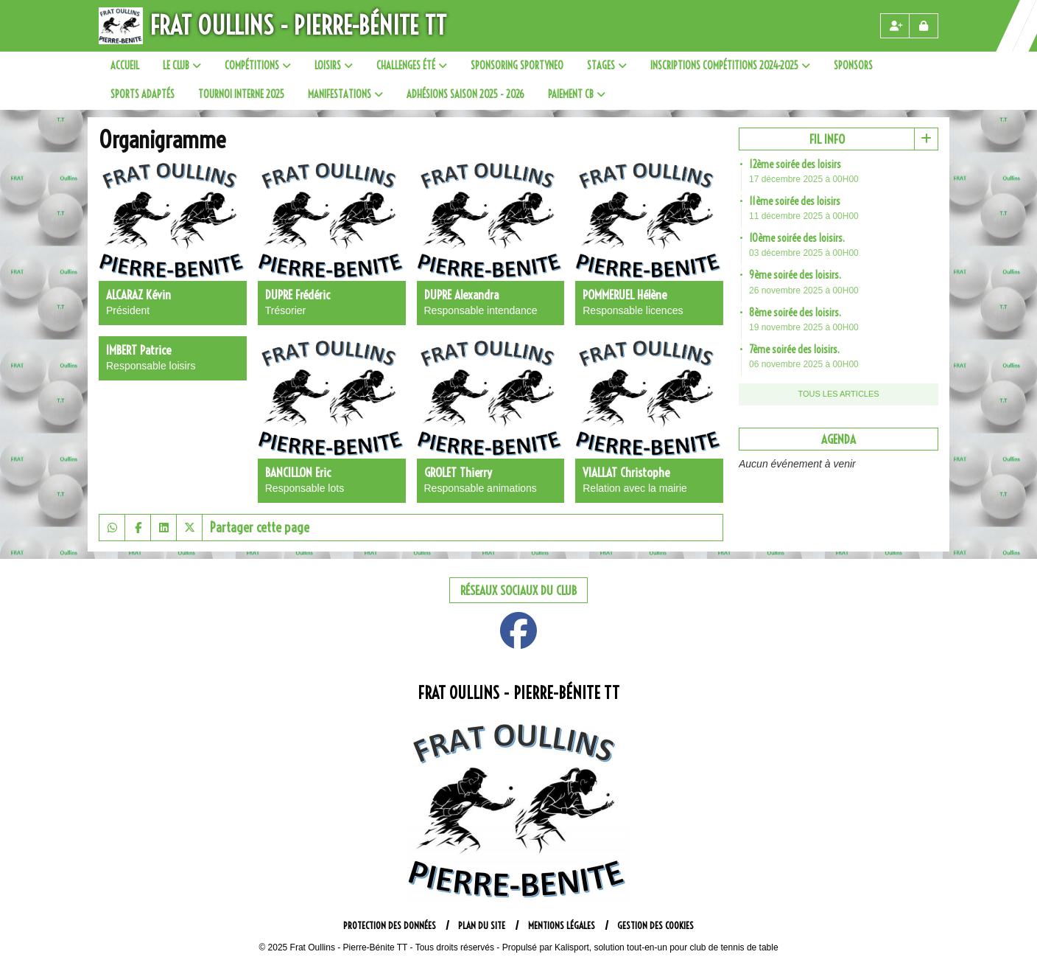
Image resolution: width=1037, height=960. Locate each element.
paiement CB (576, 94)
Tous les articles (838, 393)
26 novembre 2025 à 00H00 (804, 290)
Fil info (827, 139)
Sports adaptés (142, 94)
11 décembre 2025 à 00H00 (804, 216)
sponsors (853, 65)
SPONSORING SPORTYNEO (517, 65)
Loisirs (333, 65)
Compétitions (258, 65)
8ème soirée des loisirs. (795, 312)
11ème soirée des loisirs (794, 201)
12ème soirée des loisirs (795, 164)
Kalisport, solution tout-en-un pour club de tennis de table (666, 947)
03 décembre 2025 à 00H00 (804, 253)
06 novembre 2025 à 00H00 (804, 364)
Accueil (124, 65)
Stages (607, 65)
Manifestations (345, 94)
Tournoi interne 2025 (241, 94)
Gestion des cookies (655, 925)
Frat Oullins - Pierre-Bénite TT (298, 25)
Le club (182, 65)
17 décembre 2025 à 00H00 (804, 179)
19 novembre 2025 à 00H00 (804, 327)
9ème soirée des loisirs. (795, 275)
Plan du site (481, 925)
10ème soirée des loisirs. (797, 238)
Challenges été (411, 65)
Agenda (838, 439)
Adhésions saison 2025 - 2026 (465, 94)
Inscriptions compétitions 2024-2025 (730, 65)
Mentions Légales (561, 925)
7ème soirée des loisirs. (794, 349)
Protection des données (389, 925)
